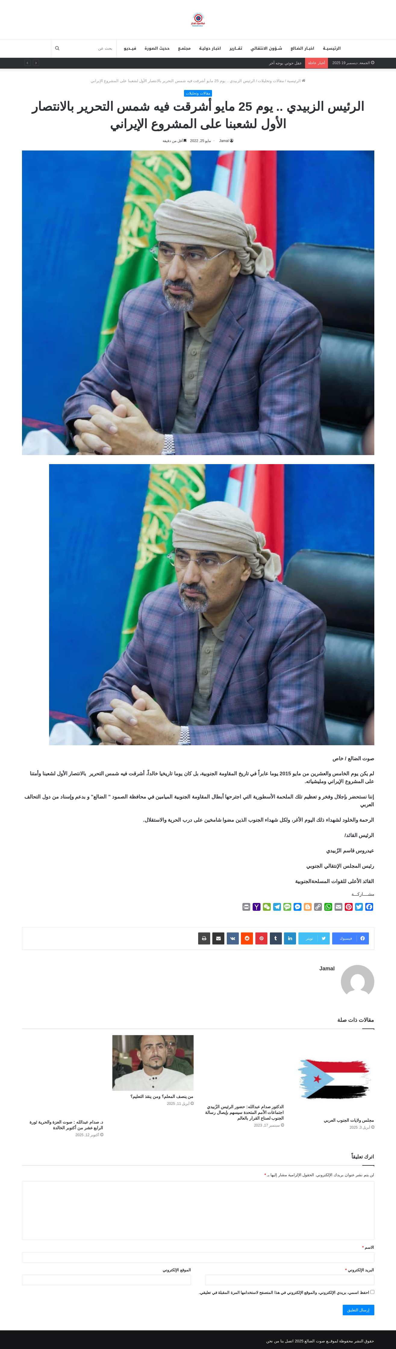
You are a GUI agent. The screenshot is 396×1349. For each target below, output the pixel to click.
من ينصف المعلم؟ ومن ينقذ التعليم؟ (161, 1093)
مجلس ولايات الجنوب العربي (349, 1117)
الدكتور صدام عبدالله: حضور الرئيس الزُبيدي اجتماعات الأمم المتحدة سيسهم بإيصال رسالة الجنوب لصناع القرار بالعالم (244, 1109)
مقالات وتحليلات (271, 81)
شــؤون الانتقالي (266, 48)
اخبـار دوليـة (210, 48)
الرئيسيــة (332, 48)
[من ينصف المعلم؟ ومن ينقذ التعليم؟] (153, 1060)
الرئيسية (296, 81)
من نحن (272, 1338)
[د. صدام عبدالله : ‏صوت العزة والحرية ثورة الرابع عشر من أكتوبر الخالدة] (62, 1072)
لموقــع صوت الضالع (321, 1338)
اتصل (289, 1338)
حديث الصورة (157, 48)
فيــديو (130, 48)
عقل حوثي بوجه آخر (285, 63)
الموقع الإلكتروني (177, 1267)
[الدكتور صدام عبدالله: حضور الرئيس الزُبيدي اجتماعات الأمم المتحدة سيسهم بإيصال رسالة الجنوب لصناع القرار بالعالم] (243, 1065)
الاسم (368, 1244)
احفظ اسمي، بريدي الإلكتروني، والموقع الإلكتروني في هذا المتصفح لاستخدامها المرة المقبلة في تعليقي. (284, 1289)
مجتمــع (184, 48)
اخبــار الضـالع (302, 48)
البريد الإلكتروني (359, 1267)
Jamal (327, 969)
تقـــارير (235, 48)
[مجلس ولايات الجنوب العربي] (333, 1072)
